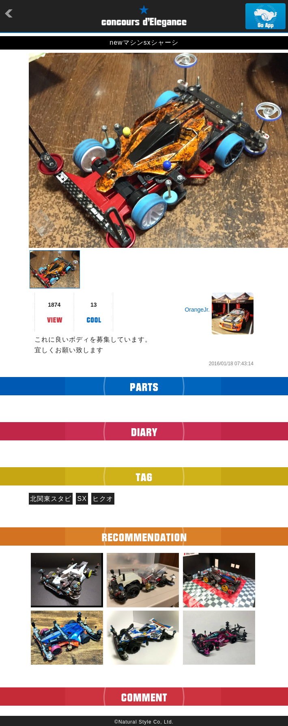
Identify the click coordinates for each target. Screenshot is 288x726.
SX (82, 498)
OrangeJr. (197, 309)
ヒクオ (102, 498)
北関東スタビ (50, 498)
